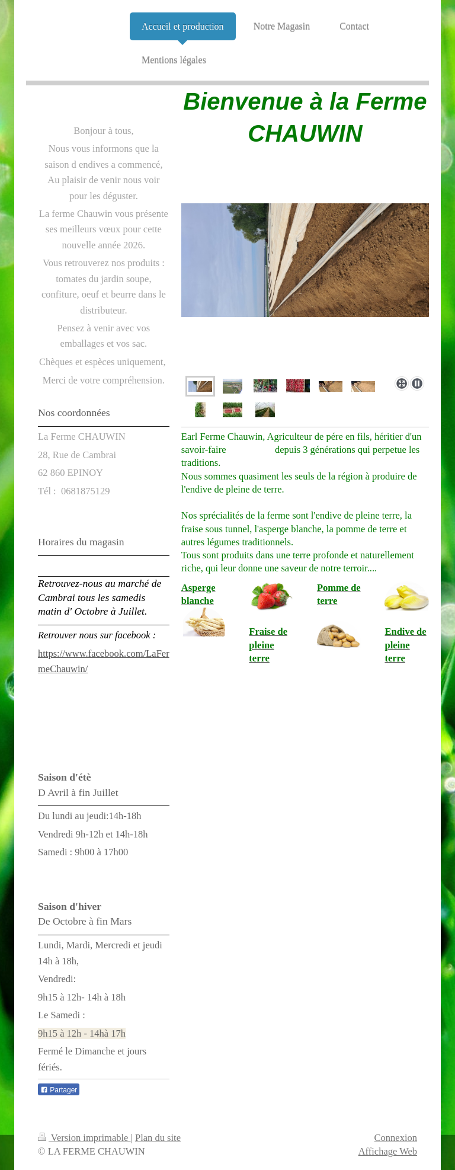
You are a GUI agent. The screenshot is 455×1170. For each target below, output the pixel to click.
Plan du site (158, 1137)
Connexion (395, 1137)
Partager (58, 1090)
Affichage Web (387, 1151)
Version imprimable (84, 1137)
